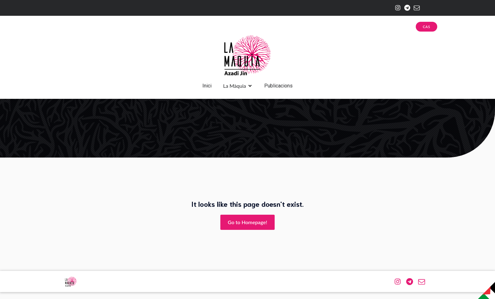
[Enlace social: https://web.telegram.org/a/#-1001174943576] (405, 8)
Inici (207, 89)
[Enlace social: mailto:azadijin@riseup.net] (415, 8)
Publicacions (278, 89)
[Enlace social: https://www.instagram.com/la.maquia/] (396, 8)
